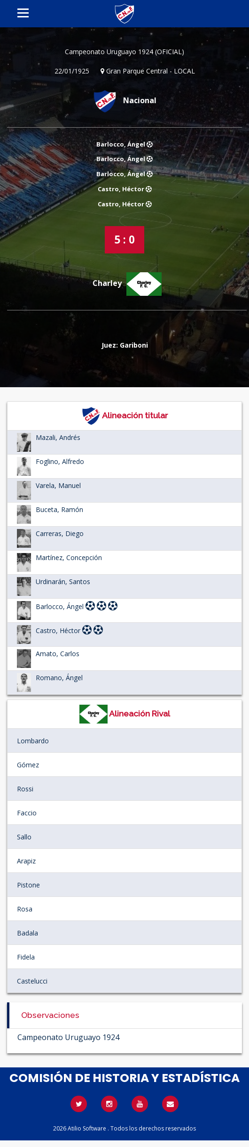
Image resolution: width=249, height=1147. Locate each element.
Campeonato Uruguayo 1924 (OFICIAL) (124, 51)
